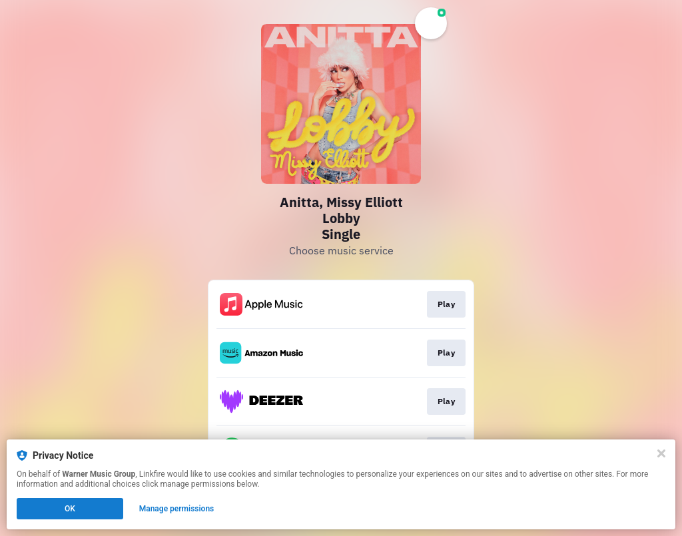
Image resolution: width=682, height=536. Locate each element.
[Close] (661, 453)
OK (70, 508)
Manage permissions (176, 508)
